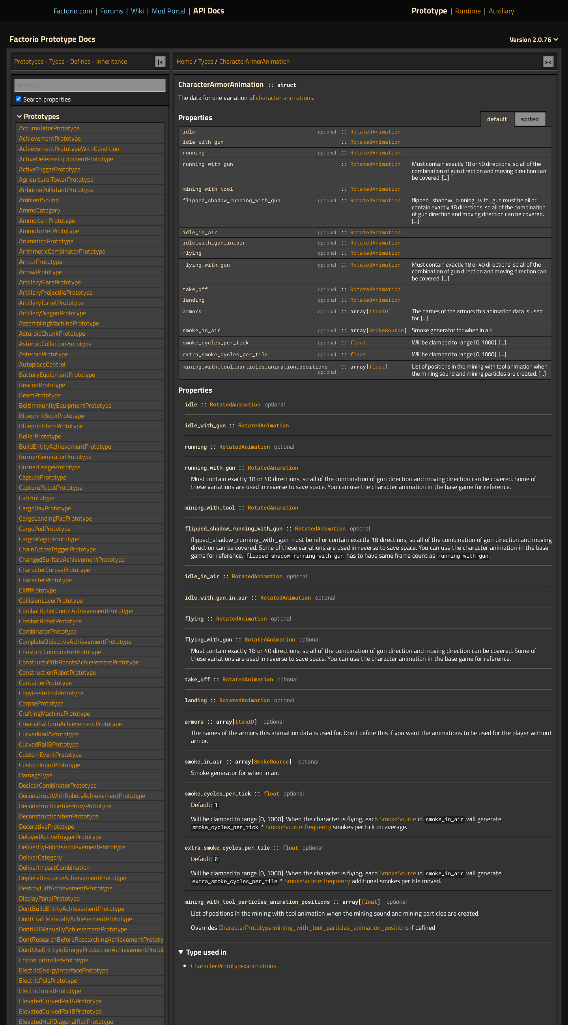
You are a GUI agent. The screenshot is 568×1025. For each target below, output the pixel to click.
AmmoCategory (39, 210)
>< (548, 61)
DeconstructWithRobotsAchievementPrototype (82, 795)
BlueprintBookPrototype (51, 415)
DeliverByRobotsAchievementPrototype (72, 847)
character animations (284, 97)
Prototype (429, 10)
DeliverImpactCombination (54, 867)
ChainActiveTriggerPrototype (57, 549)
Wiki (137, 11)
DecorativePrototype (46, 826)
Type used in (206, 951)
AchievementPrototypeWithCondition (69, 148)
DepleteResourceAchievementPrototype (72, 877)
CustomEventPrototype (50, 754)
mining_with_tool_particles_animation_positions (255, 366)
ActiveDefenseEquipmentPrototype (66, 159)
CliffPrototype (37, 590)
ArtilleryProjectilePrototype (56, 292)
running (194, 152)
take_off (195, 289)
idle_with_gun (203, 141)
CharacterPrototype (45, 580)
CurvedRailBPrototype (48, 744)
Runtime (468, 11)
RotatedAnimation (375, 131)
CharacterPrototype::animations (233, 965)
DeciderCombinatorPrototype (58, 785)
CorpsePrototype (41, 703)
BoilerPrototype (40, 436)
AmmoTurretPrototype (49, 230)
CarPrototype (36, 497)
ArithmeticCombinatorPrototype (62, 251)
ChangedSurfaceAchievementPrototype (72, 559)
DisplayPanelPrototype (49, 898)
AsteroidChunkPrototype (52, 333)
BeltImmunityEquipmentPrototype (65, 405)
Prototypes (28, 61)
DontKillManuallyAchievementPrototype (73, 929)
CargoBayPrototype (45, 508)
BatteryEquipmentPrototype (57, 374)
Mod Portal (168, 11)
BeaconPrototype (42, 384)
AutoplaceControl (42, 364)
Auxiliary (501, 11)
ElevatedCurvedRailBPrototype (60, 1011)
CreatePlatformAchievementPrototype (70, 723)
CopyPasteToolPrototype (51, 693)
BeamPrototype (40, 395)
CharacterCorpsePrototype (54, 569)
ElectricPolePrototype (48, 980)
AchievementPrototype (50, 138)
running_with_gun (208, 163)
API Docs (208, 10)
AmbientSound (39, 200)
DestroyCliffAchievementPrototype (65, 888)
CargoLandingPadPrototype (55, 518)
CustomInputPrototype (49, 764)
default (497, 119)
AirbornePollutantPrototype (56, 189)
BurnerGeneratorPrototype (55, 456)
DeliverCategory (40, 857)
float (358, 342)
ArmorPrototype (40, 261)
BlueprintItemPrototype (51, 426)
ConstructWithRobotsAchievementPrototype (79, 662)
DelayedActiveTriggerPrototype (60, 836)
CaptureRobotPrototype (50, 487)
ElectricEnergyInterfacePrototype (63, 970)
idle (189, 131)
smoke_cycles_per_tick (216, 342)
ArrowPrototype (40, 271)
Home (184, 61)
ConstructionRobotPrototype (57, 672)
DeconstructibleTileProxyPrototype (65, 806)
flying (192, 252)
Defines (80, 61)
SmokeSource (386, 330)
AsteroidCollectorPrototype (55, 343)
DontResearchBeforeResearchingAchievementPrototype (94, 939)
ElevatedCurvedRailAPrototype (60, 1001)
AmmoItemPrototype (47, 220)
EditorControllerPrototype (53, 960)
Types (205, 61)
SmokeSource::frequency (298, 826)
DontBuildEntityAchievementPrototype (71, 908)
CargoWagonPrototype (49, 539)
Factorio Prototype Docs (52, 38)
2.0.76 (534, 39)
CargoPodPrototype (45, 528)
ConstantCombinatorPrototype (60, 651)
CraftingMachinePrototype (54, 713)
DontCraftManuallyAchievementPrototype (75, 918)
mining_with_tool (208, 188)
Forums (111, 11)
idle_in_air (200, 232)
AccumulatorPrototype (49, 128)
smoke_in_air (201, 330)
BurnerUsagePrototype (49, 467)
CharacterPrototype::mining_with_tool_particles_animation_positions (314, 927)
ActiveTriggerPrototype (49, 169)
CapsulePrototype (42, 477)
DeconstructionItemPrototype (59, 816)
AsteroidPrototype (43, 354)
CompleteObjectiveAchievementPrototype (75, 641)
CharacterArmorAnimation (254, 61)
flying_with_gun (206, 264)
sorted (530, 119)
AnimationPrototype (46, 241)
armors (192, 311)
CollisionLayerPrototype (51, 600)
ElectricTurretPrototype (50, 990)
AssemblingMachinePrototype (59, 323)
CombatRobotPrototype (50, 621)
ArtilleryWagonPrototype (52, 313)
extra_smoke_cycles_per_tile (225, 354)
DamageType (35, 775)
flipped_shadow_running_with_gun (231, 200)
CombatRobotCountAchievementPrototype (76, 610)
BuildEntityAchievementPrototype (65, 446)
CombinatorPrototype (48, 631)
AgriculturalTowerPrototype (56, 179)
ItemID (378, 311)
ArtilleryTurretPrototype (51, 302)
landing (194, 299)
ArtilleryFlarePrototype (50, 282)
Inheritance (111, 61)
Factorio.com (73, 11)
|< (160, 61)
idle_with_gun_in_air (214, 242)
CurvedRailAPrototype (48, 734)
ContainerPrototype (45, 682)
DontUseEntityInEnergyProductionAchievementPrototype (96, 949)
